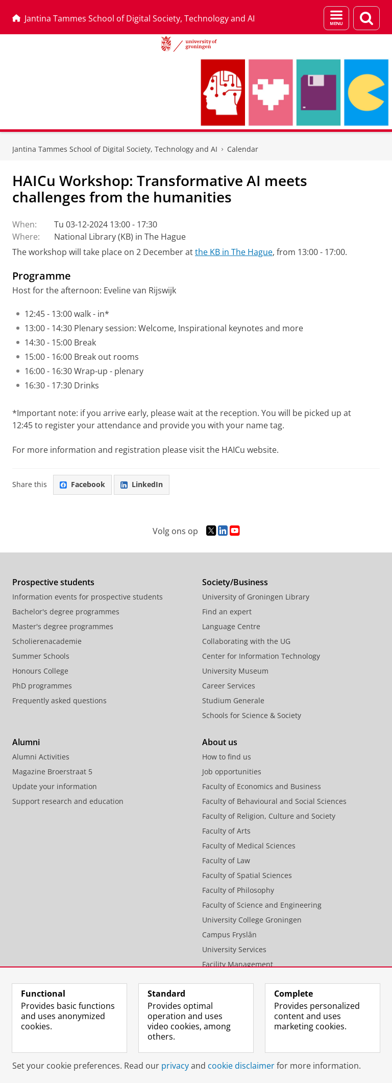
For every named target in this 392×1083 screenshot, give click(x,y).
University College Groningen (252, 920)
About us (219, 742)
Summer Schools (40, 656)
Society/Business (235, 582)
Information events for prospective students (87, 597)
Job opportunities (231, 771)
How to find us (226, 757)
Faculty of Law (226, 860)
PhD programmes (42, 685)
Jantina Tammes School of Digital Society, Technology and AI (133, 18)
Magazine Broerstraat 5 (52, 771)
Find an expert (227, 611)
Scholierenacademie (47, 641)
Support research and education (68, 801)
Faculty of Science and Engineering (262, 905)
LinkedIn (141, 484)
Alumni (26, 742)
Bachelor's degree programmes (65, 611)
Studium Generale (233, 700)
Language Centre (231, 626)
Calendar (242, 149)
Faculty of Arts (226, 831)
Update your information (54, 786)
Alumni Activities (40, 757)
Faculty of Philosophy (238, 890)
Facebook (82, 484)
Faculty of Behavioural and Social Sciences (274, 801)
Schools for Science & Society (251, 715)
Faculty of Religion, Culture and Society (268, 816)
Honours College (40, 671)
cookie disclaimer (241, 1065)
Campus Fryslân (229, 934)
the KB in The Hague (234, 252)
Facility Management (237, 964)
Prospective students (53, 582)
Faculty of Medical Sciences (249, 845)
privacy (175, 1065)
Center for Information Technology (261, 656)
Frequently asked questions (59, 700)
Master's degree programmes (62, 626)
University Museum (235, 671)
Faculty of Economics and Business (261, 786)
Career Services (228, 685)
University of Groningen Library (255, 597)
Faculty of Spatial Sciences (247, 875)
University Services (234, 949)
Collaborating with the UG (246, 641)
